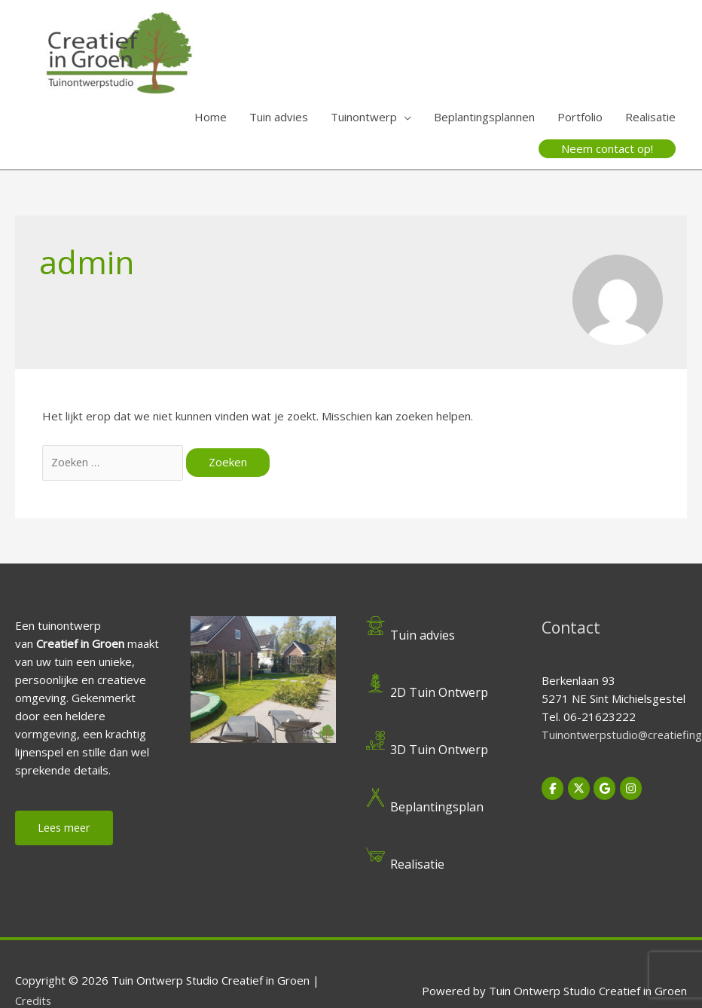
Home (210, 116)
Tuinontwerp (364, 116)
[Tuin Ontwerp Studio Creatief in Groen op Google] (606, 789)
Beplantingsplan (439, 808)
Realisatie (650, 116)
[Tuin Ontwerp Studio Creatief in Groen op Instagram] (633, 789)
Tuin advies (278, 116)
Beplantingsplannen (484, 116)
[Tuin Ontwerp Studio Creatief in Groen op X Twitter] (580, 789)
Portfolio (580, 116)
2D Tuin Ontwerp (441, 693)
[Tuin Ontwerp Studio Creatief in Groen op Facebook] (553, 789)
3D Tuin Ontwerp (441, 751)
